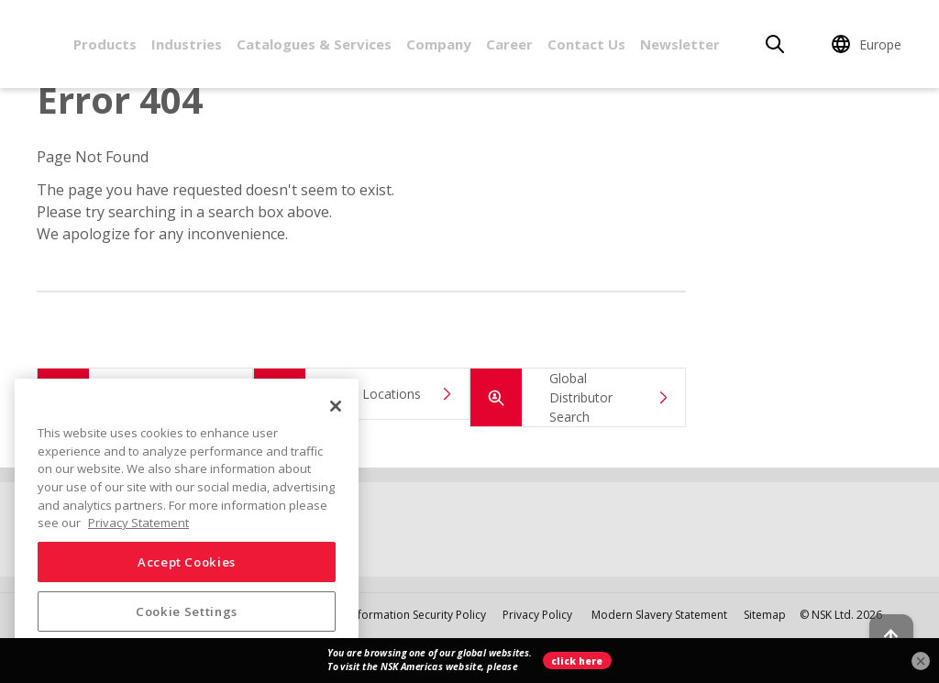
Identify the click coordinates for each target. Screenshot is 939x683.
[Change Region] (869, 44)
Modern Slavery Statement (660, 614)
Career (509, 44)
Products (105, 44)
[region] (187, 523)
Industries (186, 44)
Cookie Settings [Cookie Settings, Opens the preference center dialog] (187, 611)
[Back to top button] (880, 617)
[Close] (335, 406)
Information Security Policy (417, 614)
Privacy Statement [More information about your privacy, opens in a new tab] (138, 522)
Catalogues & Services (314, 44)
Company (438, 44)
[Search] (775, 44)
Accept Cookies (187, 562)
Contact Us (586, 44)
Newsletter (680, 44)
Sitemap (765, 614)
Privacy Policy (537, 614)
